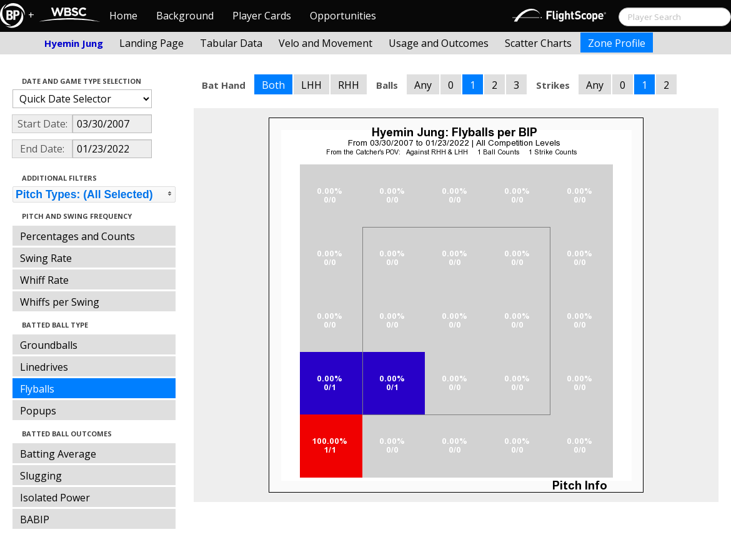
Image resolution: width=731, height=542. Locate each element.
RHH (348, 85)
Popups (38, 411)
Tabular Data (231, 43)
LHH (311, 85)
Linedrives (44, 367)
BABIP (34, 519)
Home (123, 16)
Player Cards (261, 16)
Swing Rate (46, 258)
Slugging (41, 476)
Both (273, 85)
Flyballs (37, 389)
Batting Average (58, 454)
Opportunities (343, 16)
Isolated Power (55, 497)
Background (185, 16)
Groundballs (48, 345)
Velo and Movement (325, 43)
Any (423, 85)
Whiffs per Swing (59, 302)
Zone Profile (616, 43)
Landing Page (151, 43)
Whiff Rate (44, 280)
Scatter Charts (538, 43)
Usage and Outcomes (439, 43)
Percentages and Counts (77, 236)
